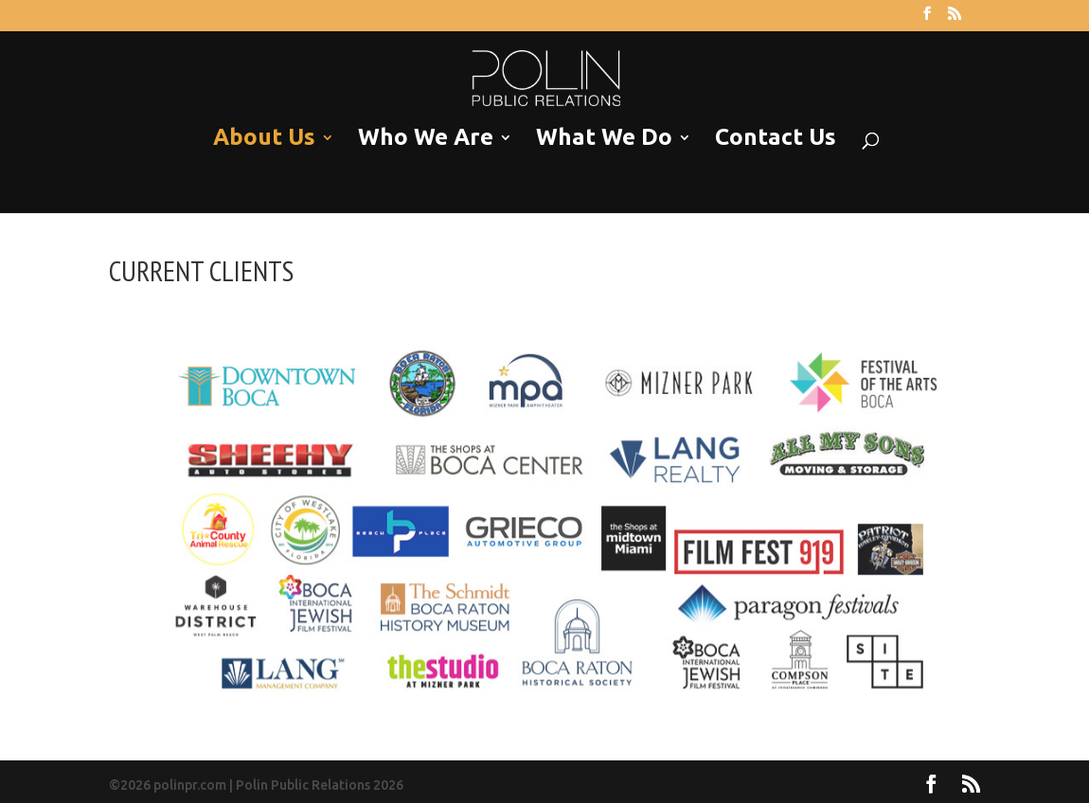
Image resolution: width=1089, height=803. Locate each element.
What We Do (604, 138)
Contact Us (775, 138)
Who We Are (425, 138)
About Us (264, 138)
